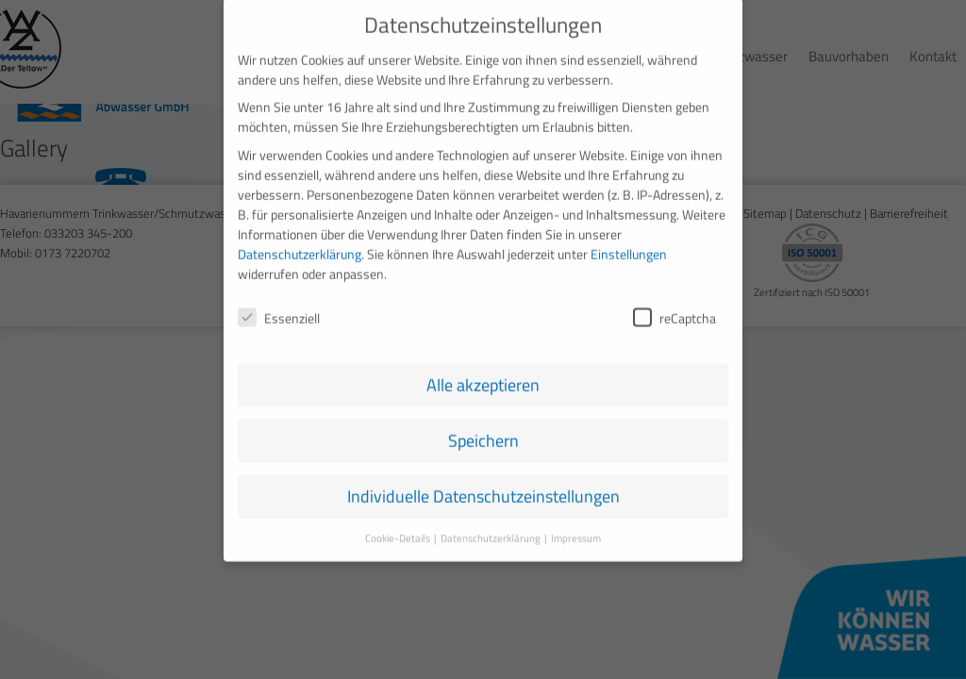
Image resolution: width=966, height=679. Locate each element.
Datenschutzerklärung (299, 241)
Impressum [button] (576, 526)
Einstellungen (629, 241)
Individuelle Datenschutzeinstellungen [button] (483, 484)
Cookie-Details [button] (398, 526)
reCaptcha (674, 305)
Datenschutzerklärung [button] (491, 526)
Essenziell (279, 305)
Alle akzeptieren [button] (483, 373)
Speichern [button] (483, 428)
